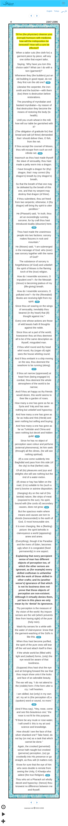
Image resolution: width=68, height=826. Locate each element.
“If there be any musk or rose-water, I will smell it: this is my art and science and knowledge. (34, 723)
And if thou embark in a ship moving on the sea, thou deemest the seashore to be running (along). (34, 362)
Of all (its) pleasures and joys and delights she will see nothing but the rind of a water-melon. (34, 473)
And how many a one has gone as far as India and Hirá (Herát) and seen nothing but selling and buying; (34, 418)
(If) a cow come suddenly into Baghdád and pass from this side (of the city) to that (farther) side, (34, 462)
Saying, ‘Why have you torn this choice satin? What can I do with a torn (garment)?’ (34, 67)
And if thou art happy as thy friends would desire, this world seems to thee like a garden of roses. (34, 395)
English (49, 11)
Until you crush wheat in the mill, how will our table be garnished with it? (34, 123)
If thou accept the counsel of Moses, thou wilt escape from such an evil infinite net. (34, 149)
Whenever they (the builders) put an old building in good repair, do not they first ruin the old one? (34, 79)
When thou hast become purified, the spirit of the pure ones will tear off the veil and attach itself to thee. (34, 644)
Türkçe (56, 11)
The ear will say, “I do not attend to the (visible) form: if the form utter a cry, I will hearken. (33, 686)
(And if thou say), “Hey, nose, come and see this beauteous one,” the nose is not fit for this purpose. (34, 712)
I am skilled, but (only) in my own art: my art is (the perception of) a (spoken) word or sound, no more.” (34, 697)
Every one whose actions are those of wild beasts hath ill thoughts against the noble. (34, 324)
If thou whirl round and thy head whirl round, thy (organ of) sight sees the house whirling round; (34, 350)
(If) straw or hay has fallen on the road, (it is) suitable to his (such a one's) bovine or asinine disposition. (34, 485)
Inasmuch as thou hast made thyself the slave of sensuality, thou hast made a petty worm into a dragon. (34, 161)
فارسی (64, 11)
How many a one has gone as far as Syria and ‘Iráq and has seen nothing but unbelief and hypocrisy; (34, 406)
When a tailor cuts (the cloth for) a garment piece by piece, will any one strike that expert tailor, (34, 56)
